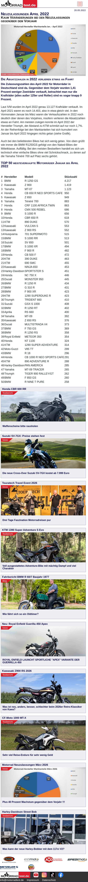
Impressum (33, 880)
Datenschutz (49, 880)
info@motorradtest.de (12, 880)
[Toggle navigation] (79, 3)
